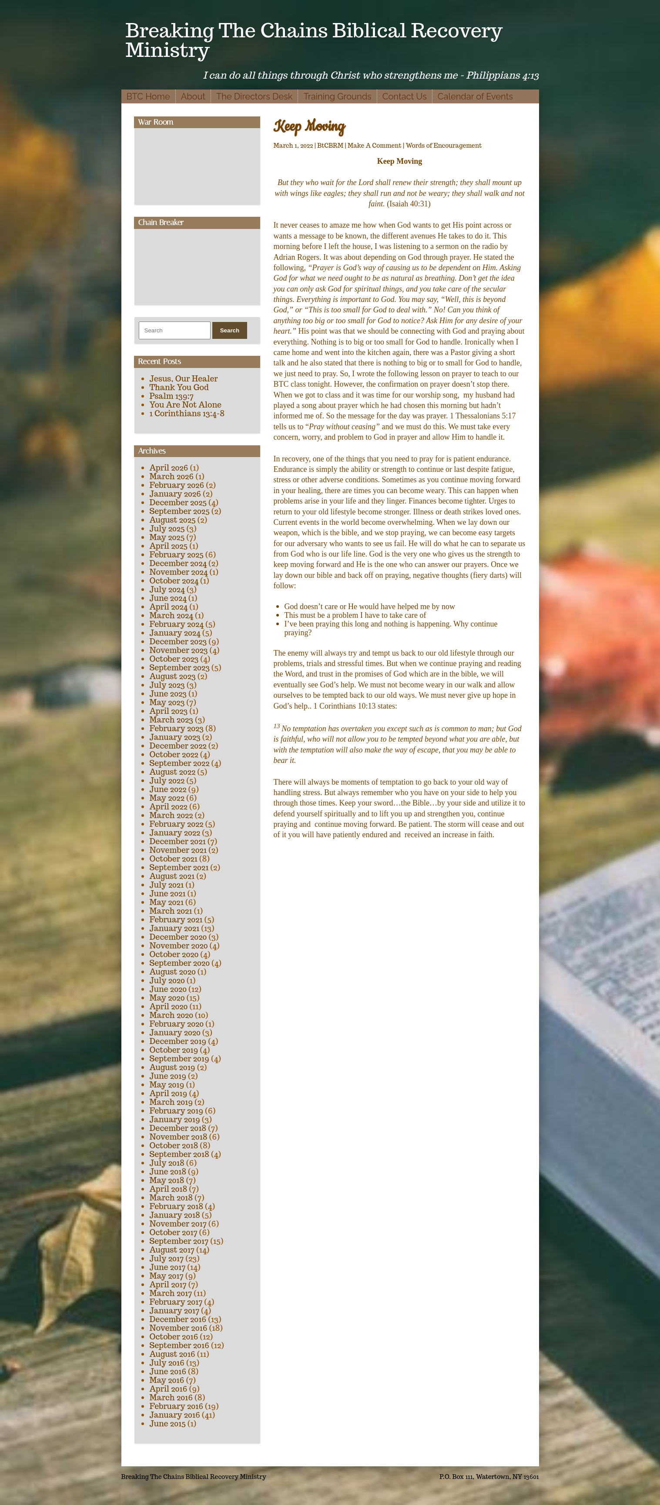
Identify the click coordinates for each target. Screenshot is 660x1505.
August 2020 (173, 972)
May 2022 (167, 798)
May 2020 (167, 998)
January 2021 (175, 928)
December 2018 (178, 1128)
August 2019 (172, 1067)
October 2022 (174, 754)
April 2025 (169, 546)
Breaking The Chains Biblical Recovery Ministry (314, 40)
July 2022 (167, 781)
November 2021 (178, 850)
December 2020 (178, 937)
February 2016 (177, 1406)
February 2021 (176, 920)
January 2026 (175, 494)
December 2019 (178, 1041)
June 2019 (168, 1076)
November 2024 (179, 572)
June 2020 (168, 989)
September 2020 (180, 963)
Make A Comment (375, 145)
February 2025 (177, 555)
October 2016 (174, 1337)
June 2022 (168, 789)
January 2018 (175, 1215)
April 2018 (169, 1189)
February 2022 (177, 824)
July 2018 (167, 1163)
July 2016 (167, 1363)
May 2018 (167, 1180)
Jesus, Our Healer (184, 379)
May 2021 (167, 902)
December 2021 (178, 841)
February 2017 (176, 1302)
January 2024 (175, 633)
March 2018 (171, 1198)
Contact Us (404, 96)
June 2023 (168, 694)
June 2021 (168, 893)
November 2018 (179, 1137)
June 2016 (168, 1371)
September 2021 (179, 867)
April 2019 (169, 1093)
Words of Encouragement (444, 145)
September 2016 (180, 1345)
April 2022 (169, 807)
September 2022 (180, 763)
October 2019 (174, 1050)
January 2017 (175, 1311)
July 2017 (167, 1258)
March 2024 (171, 615)
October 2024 (174, 581)
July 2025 (167, 529)
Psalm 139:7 (172, 396)
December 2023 (178, 641)
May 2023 (167, 702)
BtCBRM (330, 145)
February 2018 (177, 1206)
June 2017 (168, 1267)
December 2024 (178, 563)
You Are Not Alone (186, 405)
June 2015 (168, 1424)
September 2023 (180, 668)
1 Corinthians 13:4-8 (187, 413)
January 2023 (175, 737)
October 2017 (174, 1232)
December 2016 (178, 1319)
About (193, 96)
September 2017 (179, 1241)
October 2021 (174, 859)
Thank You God (179, 387)
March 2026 (172, 476)
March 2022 (171, 815)
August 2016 (172, 1354)
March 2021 (171, 911)
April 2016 (169, 1389)
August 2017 (172, 1250)
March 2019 (171, 1102)
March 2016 (171, 1397)
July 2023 (167, 685)
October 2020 (174, 954)
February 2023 (177, 728)
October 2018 (174, 1145)
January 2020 (175, 1033)
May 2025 (167, 537)
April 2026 (169, 468)
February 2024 (177, 624)
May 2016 (167, 1380)
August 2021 (172, 876)
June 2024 (168, 598)
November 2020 (179, 946)
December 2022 (178, 746)
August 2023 (173, 676)
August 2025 (173, 520)
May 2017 (167, 1276)
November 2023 (179, 650)
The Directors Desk (254, 96)
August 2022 (173, 772)
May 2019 (167, 1085)
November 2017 (178, 1224)
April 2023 (169, 711)
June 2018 (168, 1172)
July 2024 (167, 589)
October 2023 (174, 659)
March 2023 (172, 720)
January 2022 (175, 833)
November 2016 (179, 1328)
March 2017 (171, 1293)
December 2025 (178, 502)
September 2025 (180, 511)
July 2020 (167, 980)
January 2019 (175, 1119)
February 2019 (177, 1111)
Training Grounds (337, 96)
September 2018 (179, 1154)
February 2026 (177, 485)
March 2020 (172, 1015)
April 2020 (169, 1006)
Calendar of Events (475, 96)
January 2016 (175, 1415)
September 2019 (179, 1059)
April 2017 (168, 1285)
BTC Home (148, 96)
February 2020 (177, 1024)
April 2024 (169, 607)
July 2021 (167, 885)
